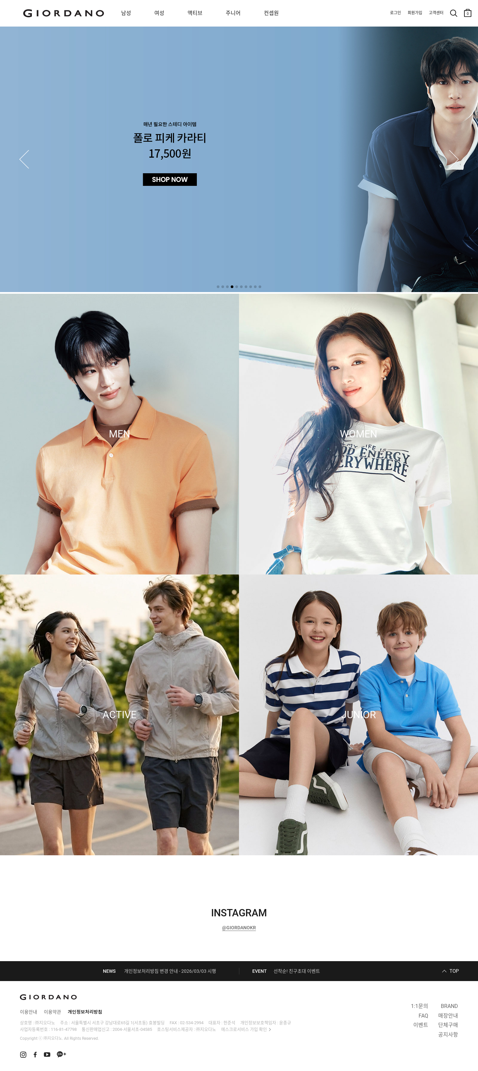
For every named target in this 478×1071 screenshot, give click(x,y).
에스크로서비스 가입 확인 (244, 1029)
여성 (159, 13)
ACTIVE (119, 715)
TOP (454, 971)
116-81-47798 (64, 1029)
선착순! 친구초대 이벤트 (297, 971)
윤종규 (285, 1022)
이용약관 (52, 1012)
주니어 (233, 13)
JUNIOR (358, 715)
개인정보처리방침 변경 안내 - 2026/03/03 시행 (170, 971)
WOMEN (358, 434)
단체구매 (448, 1025)
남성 (126, 13)
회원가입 (415, 13)
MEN (119, 434)
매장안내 (448, 1016)
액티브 (195, 13)
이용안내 (28, 1012)
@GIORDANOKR (239, 927)
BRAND (449, 1006)
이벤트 (420, 1025)
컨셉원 (271, 13)
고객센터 (436, 13)
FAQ (423, 1016)
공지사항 (448, 1035)
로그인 (395, 13)
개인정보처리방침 (85, 1012)
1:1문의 (419, 1006)
